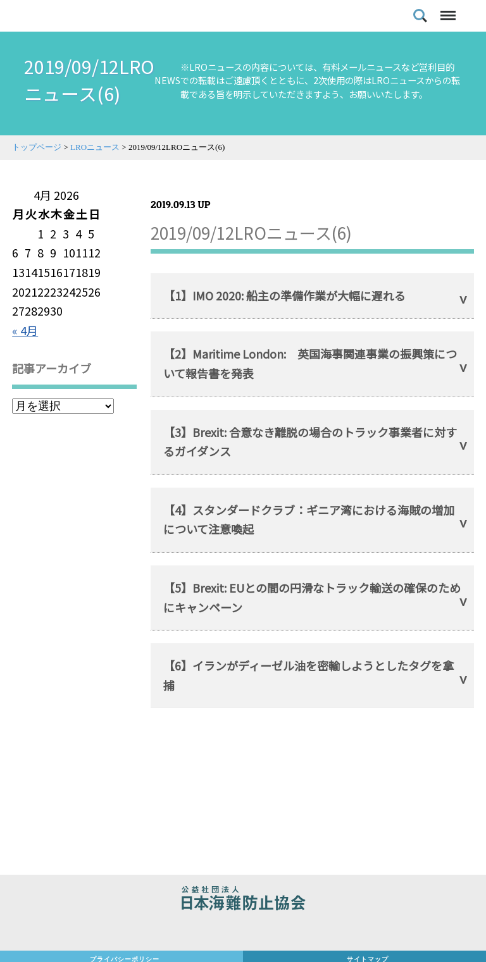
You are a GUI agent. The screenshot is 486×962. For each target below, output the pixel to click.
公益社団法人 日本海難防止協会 (243, 900)
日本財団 (243, 931)
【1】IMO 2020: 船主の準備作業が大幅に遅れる (284, 295)
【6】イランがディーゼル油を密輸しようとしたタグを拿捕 (308, 675)
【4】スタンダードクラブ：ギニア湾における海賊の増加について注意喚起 (308, 520)
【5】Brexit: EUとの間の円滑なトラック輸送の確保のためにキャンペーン (312, 597)
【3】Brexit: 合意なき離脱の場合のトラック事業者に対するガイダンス (310, 442)
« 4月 (25, 330)
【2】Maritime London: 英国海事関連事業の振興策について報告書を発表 (310, 363)
